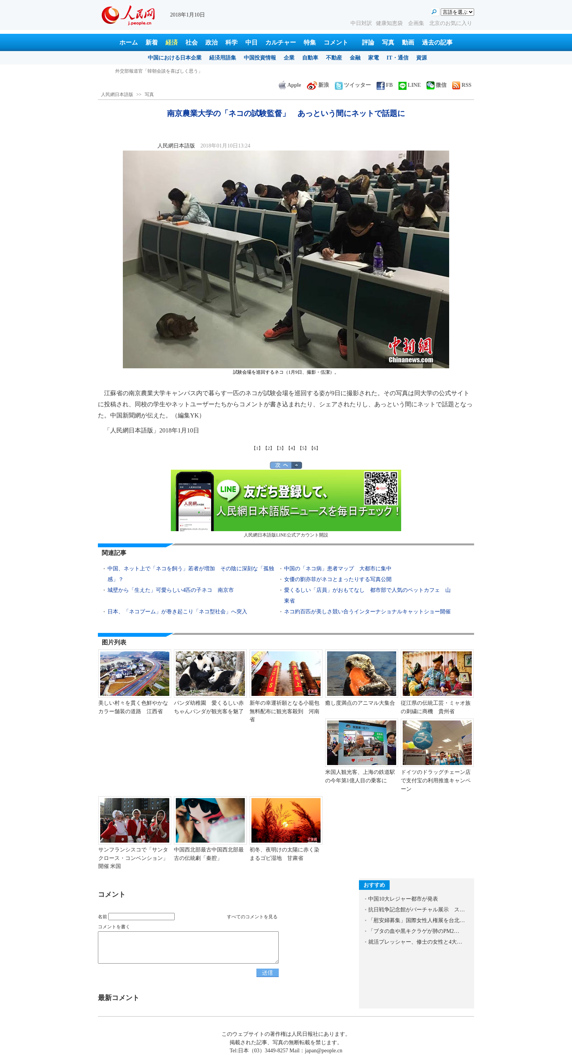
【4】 (292, 448)
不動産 (334, 58)
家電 (373, 58)
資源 (421, 58)
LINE (409, 85)
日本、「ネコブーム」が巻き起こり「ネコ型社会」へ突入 (177, 611)
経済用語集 (222, 58)
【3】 (280, 448)
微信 (436, 85)
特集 (310, 42)
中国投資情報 (260, 58)
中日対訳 (361, 23)
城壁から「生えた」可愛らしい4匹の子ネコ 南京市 (170, 590)
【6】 (315, 448)
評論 (368, 42)
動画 (408, 42)
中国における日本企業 (175, 58)
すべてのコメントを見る (252, 916)
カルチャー (280, 42)
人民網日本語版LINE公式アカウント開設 (286, 504)
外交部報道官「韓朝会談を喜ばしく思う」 (159, 71)
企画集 (417, 23)
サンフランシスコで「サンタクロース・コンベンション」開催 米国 (133, 858)
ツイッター (353, 85)
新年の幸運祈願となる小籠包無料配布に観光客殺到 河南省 (284, 711)
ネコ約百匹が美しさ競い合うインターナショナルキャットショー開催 (370, 611)
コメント (336, 42)
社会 (191, 42)
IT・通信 (397, 58)
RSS (461, 85)
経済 (171, 42)
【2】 (268, 448)
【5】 (303, 448)
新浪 (318, 85)
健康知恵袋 (390, 23)
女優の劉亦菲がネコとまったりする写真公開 (338, 579)
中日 (251, 42)
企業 (289, 58)
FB (385, 85)
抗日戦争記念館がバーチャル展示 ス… (416, 910)
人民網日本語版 (117, 94)
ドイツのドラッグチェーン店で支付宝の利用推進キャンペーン (436, 780)
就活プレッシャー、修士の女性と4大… (415, 942)
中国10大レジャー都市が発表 (403, 899)
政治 (211, 42)
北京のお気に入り (450, 23)
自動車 (310, 58)
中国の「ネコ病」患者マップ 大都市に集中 (340, 568)
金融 (355, 58)
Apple (290, 85)
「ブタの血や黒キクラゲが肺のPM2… (413, 931)
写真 (388, 42)
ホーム (128, 42)
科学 (231, 42)
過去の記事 (437, 42)
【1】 (257, 448)
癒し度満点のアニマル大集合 (360, 703)
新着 (151, 42)
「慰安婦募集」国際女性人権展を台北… (416, 920)
